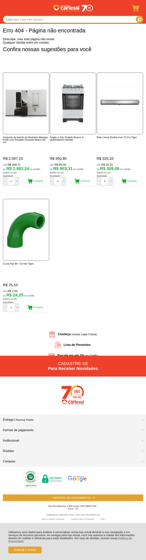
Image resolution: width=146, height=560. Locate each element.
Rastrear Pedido (24, 420)
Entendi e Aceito (25, 549)
